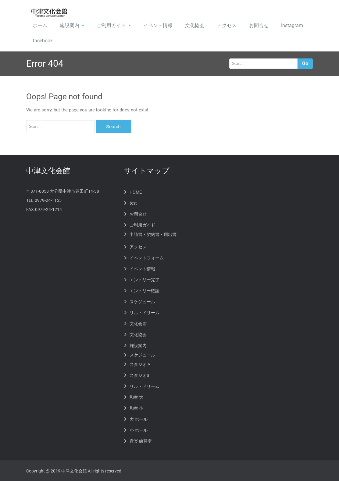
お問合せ (259, 25)
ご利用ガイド (114, 25)
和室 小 (136, 408)
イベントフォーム (147, 257)
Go (305, 63)
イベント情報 (158, 25)
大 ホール (139, 419)
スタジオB (139, 375)
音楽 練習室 (141, 441)
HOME (136, 192)
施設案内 (72, 25)
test (133, 203)
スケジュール (142, 301)
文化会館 (138, 323)
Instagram (292, 25)
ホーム (40, 25)
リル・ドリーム (144, 312)
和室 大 (136, 397)
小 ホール (139, 430)
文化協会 (195, 25)
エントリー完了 (144, 279)
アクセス (227, 25)
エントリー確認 (144, 290)
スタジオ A (140, 364)
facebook (43, 41)
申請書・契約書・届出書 (153, 234)
